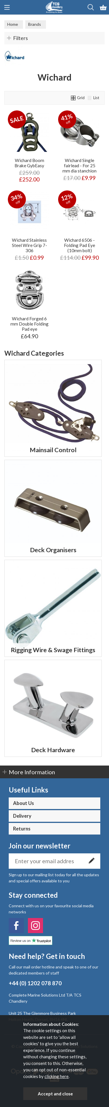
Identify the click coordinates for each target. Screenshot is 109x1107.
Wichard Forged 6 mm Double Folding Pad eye (29, 324)
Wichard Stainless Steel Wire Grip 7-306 (29, 245)
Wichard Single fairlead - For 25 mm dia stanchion (79, 165)
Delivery (22, 816)
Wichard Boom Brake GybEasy (29, 163)
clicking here (56, 1076)
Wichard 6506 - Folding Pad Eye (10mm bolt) (79, 245)
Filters (20, 38)
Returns (22, 829)
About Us (23, 803)
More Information (32, 771)
